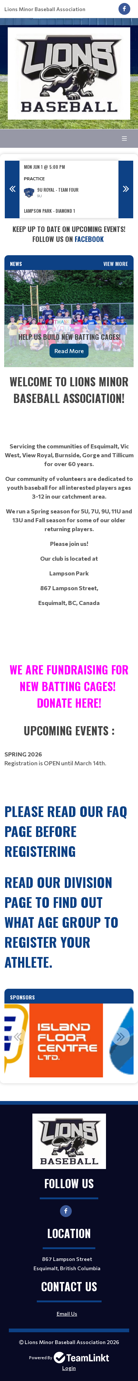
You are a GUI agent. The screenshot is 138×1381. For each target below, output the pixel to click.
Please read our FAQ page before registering (65, 831)
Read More (69, 350)
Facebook (90, 239)
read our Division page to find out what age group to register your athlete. (61, 921)
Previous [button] (12, 189)
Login (69, 1368)
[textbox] (69, 234)
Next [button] (125, 189)
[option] (69, 189)
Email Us (67, 1313)
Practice (34, 178)
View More (115, 263)
